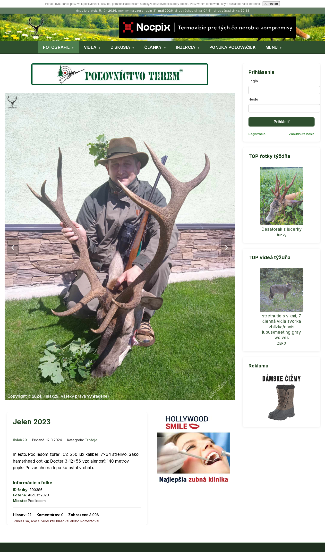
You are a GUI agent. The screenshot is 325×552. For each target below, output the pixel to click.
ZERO (281, 343)
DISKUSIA (120, 47)
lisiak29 (20, 440)
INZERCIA (185, 47)
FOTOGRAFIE (56, 47)
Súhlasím (271, 4)
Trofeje (91, 440)
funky (281, 235)
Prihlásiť (281, 122)
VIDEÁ (90, 47)
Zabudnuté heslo (302, 134)
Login (253, 81)
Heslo (253, 99)
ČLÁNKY (153, 47)
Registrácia (256, 134)
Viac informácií (251, 4)
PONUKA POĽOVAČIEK (232, 47)
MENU (271, 47)
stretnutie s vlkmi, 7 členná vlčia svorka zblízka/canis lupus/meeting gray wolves (281, 327)
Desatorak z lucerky (282, 229)
